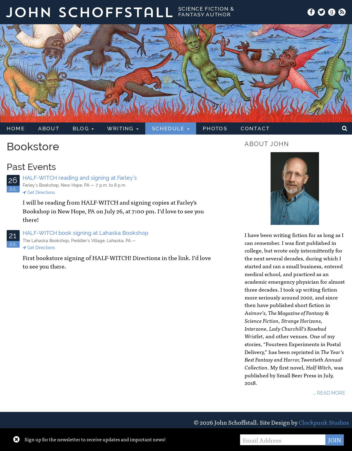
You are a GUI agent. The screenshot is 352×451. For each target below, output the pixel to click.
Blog (83, 128)
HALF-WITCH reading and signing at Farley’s (80, 178)
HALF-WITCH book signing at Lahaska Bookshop (85, 233)
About (48, 128)
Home (16, 128)
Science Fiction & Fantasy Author (206, 12)
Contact (255, 128)
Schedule (170, 128)
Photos (215, 128)
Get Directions (39, 192)
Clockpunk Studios (324, 422)
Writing (123, 128)
